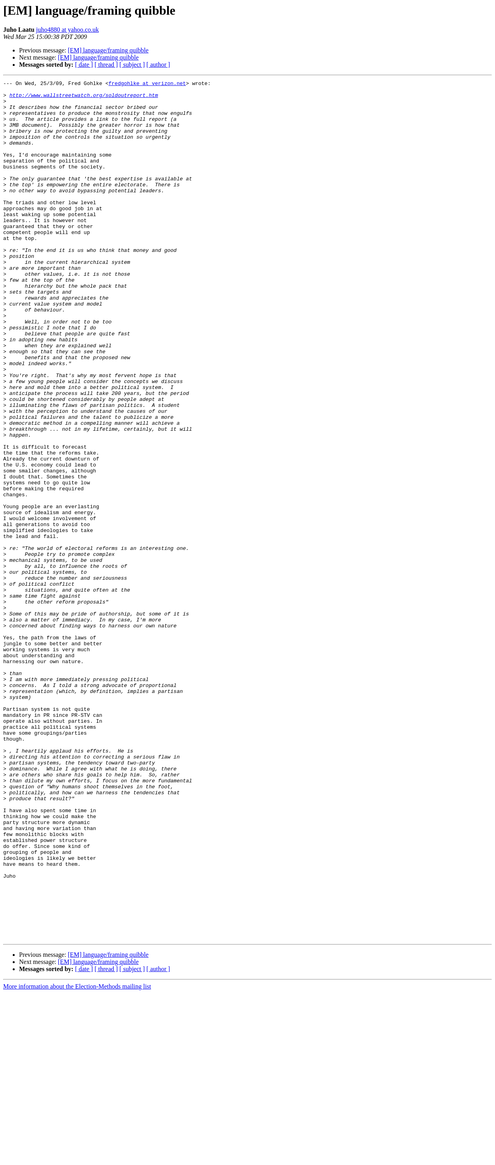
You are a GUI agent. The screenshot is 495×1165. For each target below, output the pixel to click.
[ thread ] (106, 64)
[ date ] (84, 64)
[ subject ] (132, 64)
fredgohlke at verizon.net (147, 84)
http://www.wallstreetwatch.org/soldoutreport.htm (84, 98)
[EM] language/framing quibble (108, 50)
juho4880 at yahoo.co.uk (67, 29)
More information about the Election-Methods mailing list (77, 1158)
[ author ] (158, 64)
